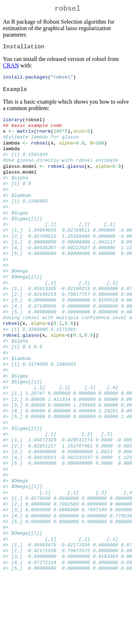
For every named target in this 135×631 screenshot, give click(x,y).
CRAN (11, 68)
